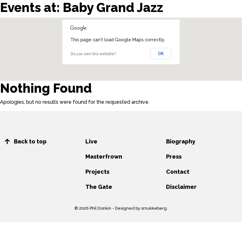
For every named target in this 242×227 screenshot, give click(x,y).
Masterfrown (103, 156)
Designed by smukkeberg (141, 208)
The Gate (98, 186)
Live (91, 141)
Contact (177, 171)
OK (161, 53)
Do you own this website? (93, 54)
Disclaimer (181, 186)
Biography (180, 141)
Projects (97, 171)
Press (174, 156)
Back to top (26, 141)
